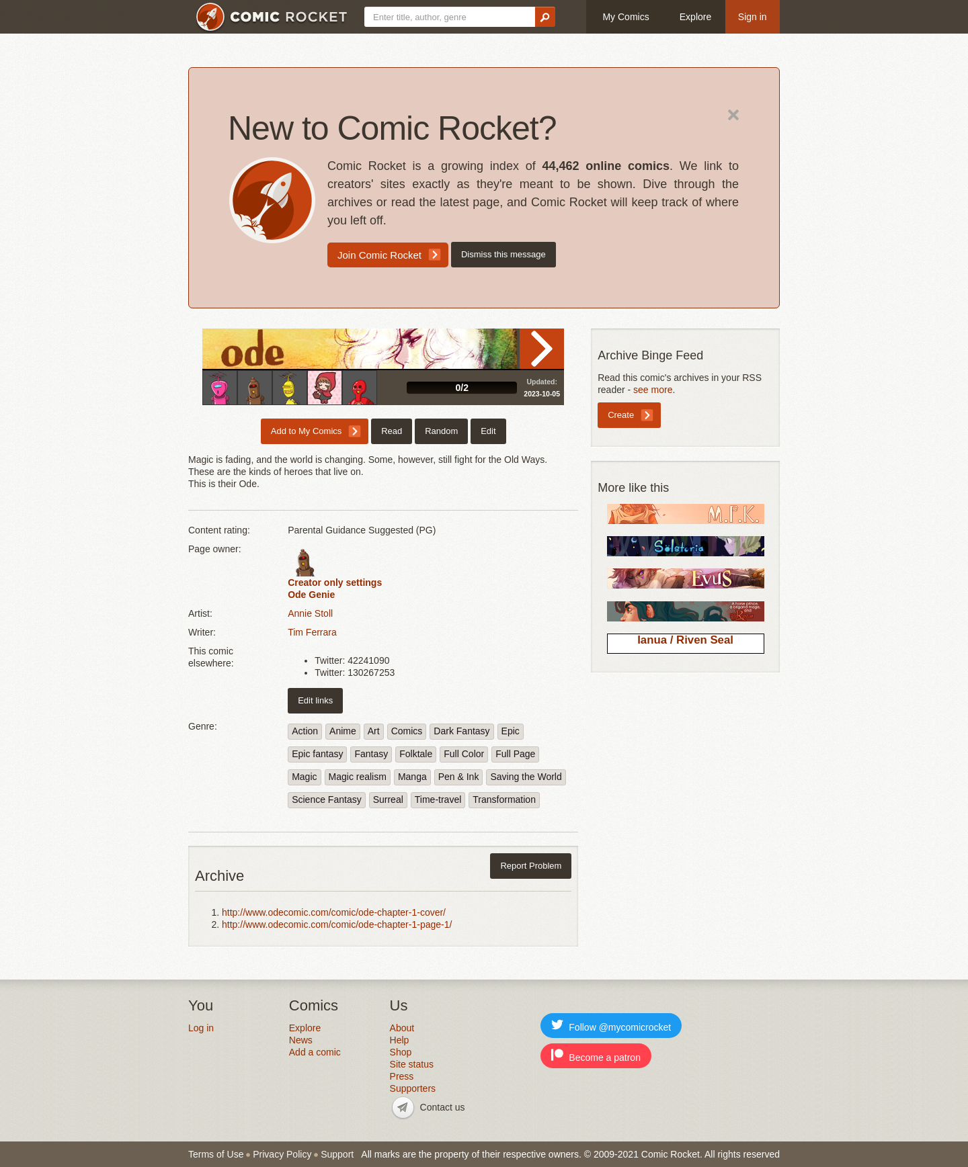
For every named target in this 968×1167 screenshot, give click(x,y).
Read (542, 349)
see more (652, 389)
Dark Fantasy (461, 731)
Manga (412, 776)
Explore (695, 16)
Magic (304, 776)
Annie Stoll (310, 613)
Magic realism (358, 776)
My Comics (625, 16)
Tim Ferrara (312, 632)
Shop (401, 1052)
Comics (407, 731)
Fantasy (371, 753)
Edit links (315, 700)
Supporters (413, 1088)
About (402, 1028)
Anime (342, 731)
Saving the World (525, 776)
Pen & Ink (458, 776)
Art (374, 731)
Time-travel (438, 799)
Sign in (752, 16)
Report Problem (530, 866)
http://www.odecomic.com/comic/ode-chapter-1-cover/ (334, 912)
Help (399, 1040)
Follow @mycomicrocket (611, 1026)
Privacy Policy (282, 1154)
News (301, 1040)
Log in (201, 1028)
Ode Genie (311, 594)
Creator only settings (335, 582)
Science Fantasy (327, 799)
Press (402, 1076)
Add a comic (315, 1052)
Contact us (442, 1107)
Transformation (504, 799)
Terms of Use (215, 1154)
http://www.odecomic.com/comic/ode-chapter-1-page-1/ (337, 924)
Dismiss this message (503, 254)
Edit (488, 431)
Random (441, 431)
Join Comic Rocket (379, 255)
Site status (412, 1064)
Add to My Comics (306, 431)
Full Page (515, 753)
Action (305, 731)
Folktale (415, 753)
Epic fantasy (317, 753)
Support (337, 1154)
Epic (510, 731)
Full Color (464, 753)
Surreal (388, 799)
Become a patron (596, 1056)
